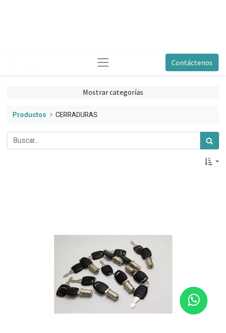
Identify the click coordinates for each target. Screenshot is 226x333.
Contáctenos (192, 62)
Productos (29, 115)
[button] (212, 161)
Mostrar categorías (113, 92)
